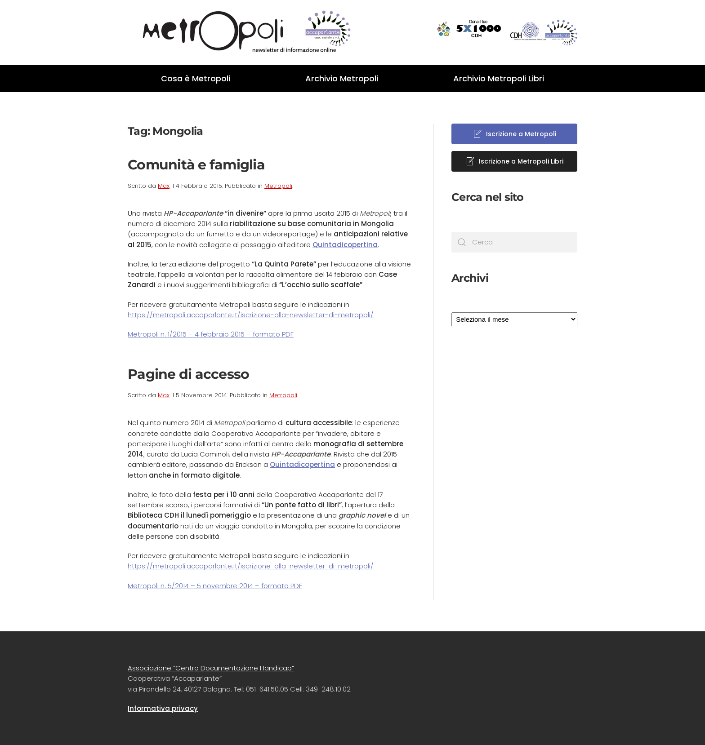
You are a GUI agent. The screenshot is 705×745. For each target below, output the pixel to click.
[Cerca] (514, 242)
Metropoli (278, 186)
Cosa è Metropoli (195, 78)
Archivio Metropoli (341, 78)
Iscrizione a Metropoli (514, 133)
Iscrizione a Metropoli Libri (514, 161)
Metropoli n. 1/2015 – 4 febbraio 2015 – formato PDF (211, 334)
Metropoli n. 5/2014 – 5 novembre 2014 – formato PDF (215, 585)
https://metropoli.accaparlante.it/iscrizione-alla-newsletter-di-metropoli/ (251, 314)
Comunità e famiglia (196, 164)
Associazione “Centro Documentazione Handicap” (211, 668)
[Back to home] (240, 32)
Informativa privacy (163, 708)
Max (164, 186)
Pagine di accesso (188, 374)
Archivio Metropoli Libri (498, 78)
